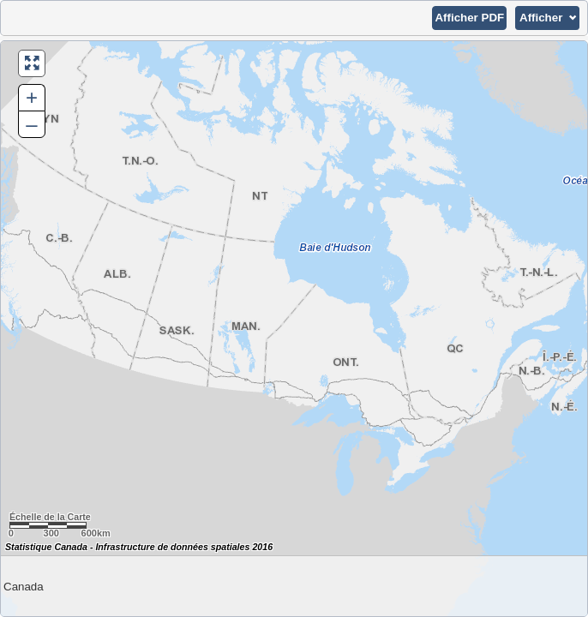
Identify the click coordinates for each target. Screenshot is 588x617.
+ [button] (32, 97)
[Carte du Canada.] (294, 328)
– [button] (31, 123)
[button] (469, 18)
